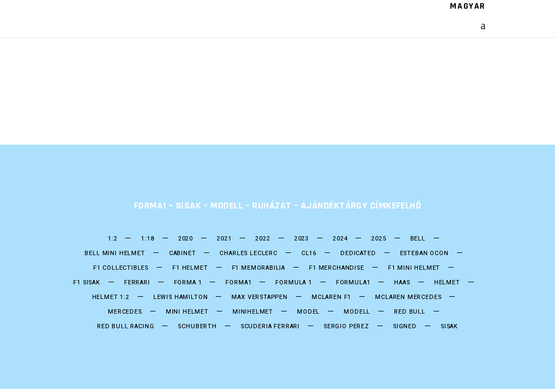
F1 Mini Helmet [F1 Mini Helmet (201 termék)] (414, 268)
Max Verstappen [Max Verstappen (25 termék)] (259, 297)
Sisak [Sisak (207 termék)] (449, 326)
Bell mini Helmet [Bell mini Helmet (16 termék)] (115, 253)
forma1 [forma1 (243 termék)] (238, 283)
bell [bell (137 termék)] (417, 239)
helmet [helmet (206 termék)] (447, 283)
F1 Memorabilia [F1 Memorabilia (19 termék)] (259, 268)
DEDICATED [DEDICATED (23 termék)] (358, 253)
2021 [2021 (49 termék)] (224, 239)
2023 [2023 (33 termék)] (301, 239)
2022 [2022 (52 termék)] (262, 239)
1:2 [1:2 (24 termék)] (112, 239)
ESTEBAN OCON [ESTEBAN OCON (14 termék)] (424, 253)
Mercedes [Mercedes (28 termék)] (125, 312)
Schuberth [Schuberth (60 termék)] (197, 326)
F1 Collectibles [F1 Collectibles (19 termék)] (121, 268)
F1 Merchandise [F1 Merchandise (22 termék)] (336, 268)
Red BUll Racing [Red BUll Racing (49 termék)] (125, 326)
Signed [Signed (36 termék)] (405, 326)
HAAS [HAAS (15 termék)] (402, 283)
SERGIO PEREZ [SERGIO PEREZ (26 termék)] (346, 326)
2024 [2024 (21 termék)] (340, 239)
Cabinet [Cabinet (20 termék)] (182, 253)
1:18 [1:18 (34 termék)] (147, 239)
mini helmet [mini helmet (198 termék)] (187, 312)
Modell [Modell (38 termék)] (357, 312)
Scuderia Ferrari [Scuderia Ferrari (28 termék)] (270, 326)
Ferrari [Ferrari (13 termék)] (137, 283)
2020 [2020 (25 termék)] (185, 239)
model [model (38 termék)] (308, 312)
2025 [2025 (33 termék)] (378, 239)
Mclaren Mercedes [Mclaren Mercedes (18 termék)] (408, 297)
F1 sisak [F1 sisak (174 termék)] (86, 283)
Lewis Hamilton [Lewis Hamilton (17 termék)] (180, 297)
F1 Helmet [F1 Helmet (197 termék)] (190, 268)
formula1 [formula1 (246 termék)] (353, 283)
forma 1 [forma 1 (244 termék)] (188, 283)
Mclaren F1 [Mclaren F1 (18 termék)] (331, 297)
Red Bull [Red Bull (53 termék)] (409, 312)
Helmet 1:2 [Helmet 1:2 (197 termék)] (111, 297)
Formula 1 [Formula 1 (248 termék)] (293, 283)
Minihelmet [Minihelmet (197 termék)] (253, 312)
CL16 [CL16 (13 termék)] (309, 253)
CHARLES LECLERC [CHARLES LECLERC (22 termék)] (248, 253)
